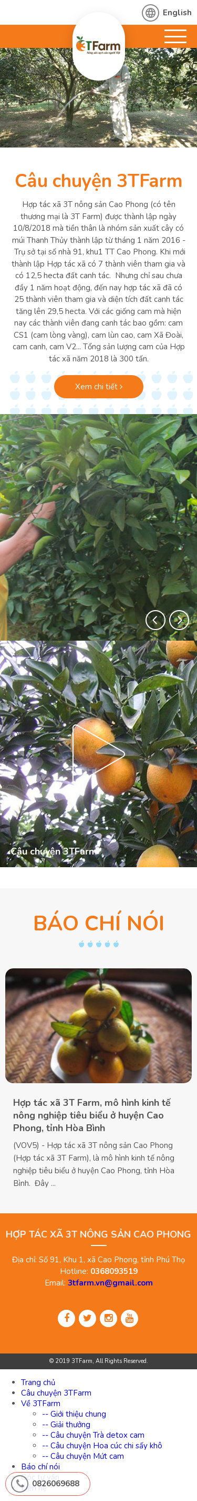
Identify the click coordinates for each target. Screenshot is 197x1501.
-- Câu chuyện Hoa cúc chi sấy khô (102, 1445)
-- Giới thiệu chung (74, 1414)
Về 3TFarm (40, 1403)
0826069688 (55, 1483)
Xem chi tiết (98, 386)
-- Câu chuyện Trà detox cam (93, 1435)
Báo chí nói (40, 1466)
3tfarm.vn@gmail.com (110, 1283)
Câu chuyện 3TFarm (99, 181)
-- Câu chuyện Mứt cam (83, 1456)
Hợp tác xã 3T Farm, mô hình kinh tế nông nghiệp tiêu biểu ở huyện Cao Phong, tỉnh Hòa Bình (92, 1115)
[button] (155, 620)
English (177, 12)
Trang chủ (38, 1382)
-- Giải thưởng (66, 1424)
